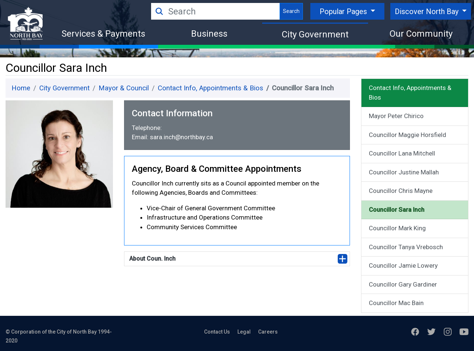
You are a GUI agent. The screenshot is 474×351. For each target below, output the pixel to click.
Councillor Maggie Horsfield (407, 134)
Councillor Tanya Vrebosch (406, 247)
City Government (315, 34)
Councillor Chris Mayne (401, 190)
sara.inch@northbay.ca (181, 137)
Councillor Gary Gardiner (403, 284)
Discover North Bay (427, 11)
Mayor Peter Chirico (396, 116)
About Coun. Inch (152, 258)
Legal (244, 332)
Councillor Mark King (397, 228)
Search (291, 11)
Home (20, 88)
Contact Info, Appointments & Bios (210, 88)
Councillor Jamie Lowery (403, 265)
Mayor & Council (124, 88)
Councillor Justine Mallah (404, 172)
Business (209, 34)
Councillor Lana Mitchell (402, 153)
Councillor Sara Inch (396, 209)
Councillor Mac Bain (396, 303)
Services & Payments (103, 34)
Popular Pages (344, 11)
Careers (268, 332)
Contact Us (217, 332)
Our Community (421, 34)
